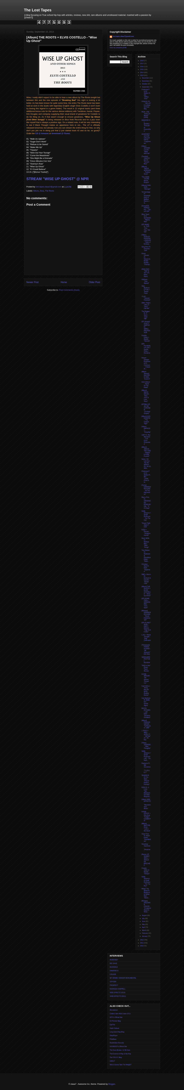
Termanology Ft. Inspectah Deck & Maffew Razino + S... (146, 197)
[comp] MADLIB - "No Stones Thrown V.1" (146, 678)
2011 (142, 943)
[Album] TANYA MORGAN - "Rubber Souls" (146, 170)
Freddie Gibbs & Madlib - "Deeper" (146, 871)
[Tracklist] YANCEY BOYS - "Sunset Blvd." (146, 160)
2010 (142, 946)
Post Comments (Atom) (69, 290)
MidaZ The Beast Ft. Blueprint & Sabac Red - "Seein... (146, 893)
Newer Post (32, 282)
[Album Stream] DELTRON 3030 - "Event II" (146, 375)
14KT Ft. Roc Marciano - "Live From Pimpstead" (146, 439)
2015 (142, 69)
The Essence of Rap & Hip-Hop (120, 1054)
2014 (142, 72)
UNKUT (112, 1061)
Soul (42, 191)
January (145, 936)
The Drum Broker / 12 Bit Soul (120, 1050)
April (143, 927)
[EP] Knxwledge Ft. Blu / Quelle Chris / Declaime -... (146, 349)
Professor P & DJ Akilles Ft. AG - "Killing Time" (146, 94)
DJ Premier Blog (115, 1021)
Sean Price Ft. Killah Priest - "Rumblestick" (146, 837)
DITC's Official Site (116, 1017)
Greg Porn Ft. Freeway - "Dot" (146, 248)
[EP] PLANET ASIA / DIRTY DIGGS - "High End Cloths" (146, 627)
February (145, 933)
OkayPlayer (114, 1035)
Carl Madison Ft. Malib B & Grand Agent (146, 701)
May (143, 924)
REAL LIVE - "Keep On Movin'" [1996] (146, 114)
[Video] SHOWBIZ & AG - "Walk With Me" (146, 149)
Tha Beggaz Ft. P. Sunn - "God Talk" (146, 315)
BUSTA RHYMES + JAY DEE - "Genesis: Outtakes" (146, 712)
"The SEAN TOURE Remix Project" (145, 179)
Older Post (94, 282)
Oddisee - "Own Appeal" (145, 281)
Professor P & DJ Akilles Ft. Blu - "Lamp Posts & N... (146, 476)
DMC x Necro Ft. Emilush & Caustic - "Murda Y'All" (146, 579)
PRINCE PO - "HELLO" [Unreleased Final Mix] (146, 105)
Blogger (111, 1084)
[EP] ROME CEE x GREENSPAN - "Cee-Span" (146, 603)
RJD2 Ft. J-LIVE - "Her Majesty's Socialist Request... (146, 792)
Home (64, 282)
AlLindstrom (114, 1010)
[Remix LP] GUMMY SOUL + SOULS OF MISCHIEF (146, 860)
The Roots (49, 191)
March (144, 930)
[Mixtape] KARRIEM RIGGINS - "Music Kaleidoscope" (146, 615)
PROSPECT (114, 985)
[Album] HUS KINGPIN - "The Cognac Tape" (146, 419)
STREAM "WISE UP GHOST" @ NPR (57, 179)
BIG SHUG (113, 963)
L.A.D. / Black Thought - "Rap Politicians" (146, 638)
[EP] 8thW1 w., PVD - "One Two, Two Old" (146, 228)
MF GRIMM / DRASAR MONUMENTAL (123, 978)
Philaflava (113, 1039)
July (143, 918)
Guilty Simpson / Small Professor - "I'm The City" (146, 515)
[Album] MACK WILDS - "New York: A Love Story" (146, 396)
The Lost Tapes (38, 10)
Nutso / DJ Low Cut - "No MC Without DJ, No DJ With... (146, 463)
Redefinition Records (117, 1043)
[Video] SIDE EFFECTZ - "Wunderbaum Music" (146, 804)
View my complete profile (118, 47)
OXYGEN (113, 981)
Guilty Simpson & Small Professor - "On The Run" (146, 881)
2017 (142, 63)
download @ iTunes (61, 133)
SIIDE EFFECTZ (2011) (118, 996)
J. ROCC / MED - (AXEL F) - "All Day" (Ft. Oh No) (146, 735)
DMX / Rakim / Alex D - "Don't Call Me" (146, 305)
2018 (142, 61)
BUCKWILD (114, 967)
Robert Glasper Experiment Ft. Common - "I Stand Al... (146, 363)
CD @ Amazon (42, 133)
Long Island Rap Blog (117, 1032)
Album (36, 191)
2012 (142, 940)
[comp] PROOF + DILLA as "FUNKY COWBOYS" (146, 816)
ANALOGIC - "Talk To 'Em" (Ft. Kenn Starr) (146, 272)
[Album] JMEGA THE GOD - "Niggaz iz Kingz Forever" (146, 451)
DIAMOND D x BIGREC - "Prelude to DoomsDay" (146, 125)
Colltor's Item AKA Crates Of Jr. (120, 1014)
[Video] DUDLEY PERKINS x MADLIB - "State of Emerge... (146, 239)
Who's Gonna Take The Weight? (120, 1065)
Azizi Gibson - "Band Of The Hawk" (146, 384)
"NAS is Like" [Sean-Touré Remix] (146, 668)
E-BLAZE (113, 974)
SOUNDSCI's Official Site (118, 1046)
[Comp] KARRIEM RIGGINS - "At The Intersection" (146, 489)
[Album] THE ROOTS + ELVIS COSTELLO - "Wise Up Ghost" (146, 591)
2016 (142, 66)
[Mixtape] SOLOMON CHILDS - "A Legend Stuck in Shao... (146, 906)
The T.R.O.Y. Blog (116, 1057)
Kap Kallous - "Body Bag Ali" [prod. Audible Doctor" (146, 690)
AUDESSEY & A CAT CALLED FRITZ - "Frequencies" (146, 138)
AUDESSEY (114, 960)
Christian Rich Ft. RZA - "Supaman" (146, 567)
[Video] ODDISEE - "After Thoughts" (146, 745)
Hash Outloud (114, 1028)
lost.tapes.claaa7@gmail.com (123, 36)
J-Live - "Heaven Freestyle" (146, 298)
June (144, 921)
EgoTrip (112, 1024)
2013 (142, 75)
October (145, 84)
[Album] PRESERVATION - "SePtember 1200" (146, 724)
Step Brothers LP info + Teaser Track (146, 289)
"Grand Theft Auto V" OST (146, 525)
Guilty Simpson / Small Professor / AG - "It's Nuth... (146, 755)
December (145, 78)
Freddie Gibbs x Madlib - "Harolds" (146, 338)
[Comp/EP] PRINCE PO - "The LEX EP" (146, 208)
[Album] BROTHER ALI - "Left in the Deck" (146, 827)
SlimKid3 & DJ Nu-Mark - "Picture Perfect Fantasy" (146, 779)
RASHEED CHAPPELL (117, 989)
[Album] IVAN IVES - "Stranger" (146, 187)
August (144, 915)
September (146, 87)
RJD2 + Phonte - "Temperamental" (146, 532)
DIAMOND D (114, 971)
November (145, 81)
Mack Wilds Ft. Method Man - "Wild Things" (145, 542)
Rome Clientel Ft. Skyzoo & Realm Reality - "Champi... (146, 260)
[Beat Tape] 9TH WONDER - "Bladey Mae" (146, 218)
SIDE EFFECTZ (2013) (117, 992)
